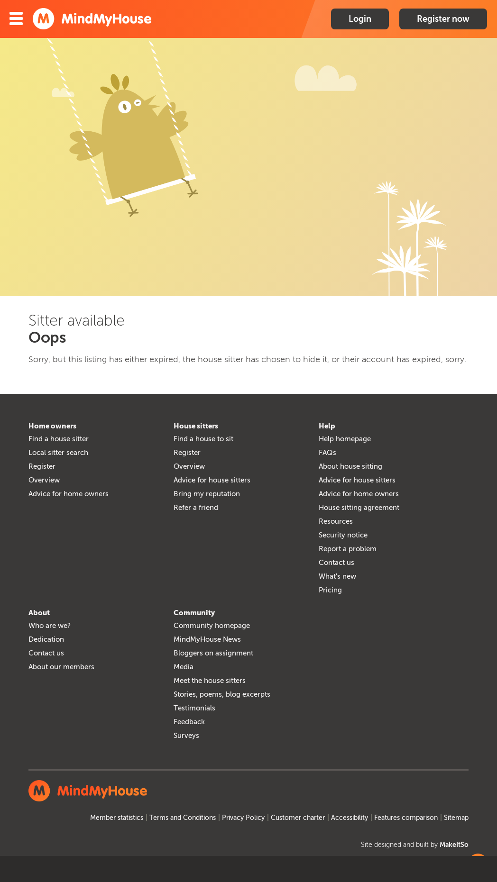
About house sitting (350, 466)
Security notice (343, 535)
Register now (443, 19)
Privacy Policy (243, 818)
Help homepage (345, 439)
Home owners (52, 426)
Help (327, 426)
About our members (61, 667)
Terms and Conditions (182, 818)
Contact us (336, 562)
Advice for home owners (68, 494)
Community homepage (212, 625)
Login (360, 19)
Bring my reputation (207, 494)
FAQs (327, 452)
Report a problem (348, 549)
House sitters (196, 426)
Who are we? (49, 625)
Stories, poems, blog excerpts (222, 694)
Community (194, 613)
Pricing (330, 590)
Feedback (189, 722)
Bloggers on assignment (213, 653)
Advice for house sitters (212, 480)
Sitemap (456, 818)
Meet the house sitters (210, 680)
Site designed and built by (415, 845)
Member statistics (116, 818)
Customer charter (298, 818)
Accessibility (349, 818)
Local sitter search (58, 452)
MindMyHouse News (207, 639)
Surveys (186, 735)
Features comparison (406, 818)
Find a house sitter (58, 439)
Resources (336, 521)
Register (41, 466)
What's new (337, 576)
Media (183, 667)
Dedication (46, 639)
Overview (44, 480)
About (39, 613)
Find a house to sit (203, 439)
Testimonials (194, 708)
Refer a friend (196, 507)
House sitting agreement (359, 507)
